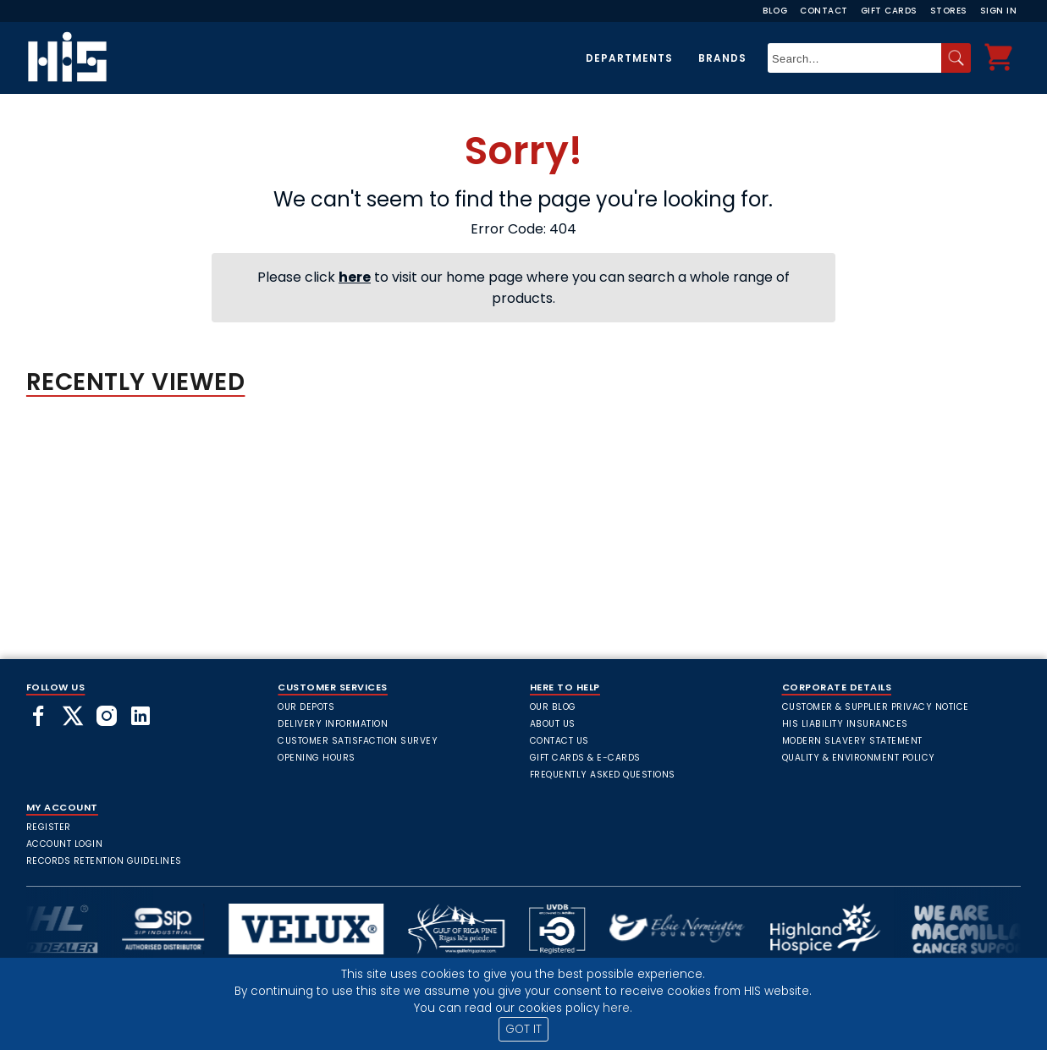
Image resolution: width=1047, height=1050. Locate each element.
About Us (553, 723)
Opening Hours (316, 757)
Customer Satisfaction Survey (358, 740)
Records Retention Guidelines (104, 861)
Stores (948, 10)
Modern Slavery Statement (852, 740)
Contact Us (559, 740)
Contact (824, 10)
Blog (775, 10)
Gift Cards (889, 10)
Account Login (64, 844)
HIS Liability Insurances (845, 723)
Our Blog (553, 707)
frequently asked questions (602, 774)
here (355, 277)
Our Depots (306, 707)
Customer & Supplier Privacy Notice (875, 707)
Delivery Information (333, 723)
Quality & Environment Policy (858, 757)
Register (48, 827)
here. (617, 1008)
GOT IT (523, 1029)
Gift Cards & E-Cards (585, 757)
